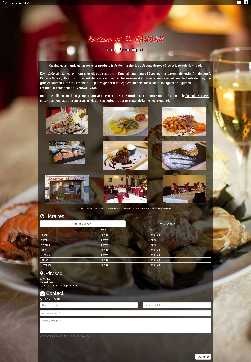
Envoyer (203, 357)
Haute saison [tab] (83, 224)
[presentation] (64, 347)
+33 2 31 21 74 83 (18, 2)
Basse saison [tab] (168, 224)
